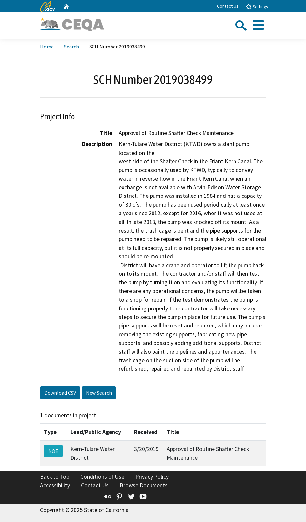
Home (47, 46)
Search (71, 46)
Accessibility (55, 485)
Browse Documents (144, 485)
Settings (257, 6)
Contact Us (228, 6)
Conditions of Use (102, 476)
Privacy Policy (152, 476)
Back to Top (54, 476)
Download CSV (60, 392)
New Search (99, 392)
